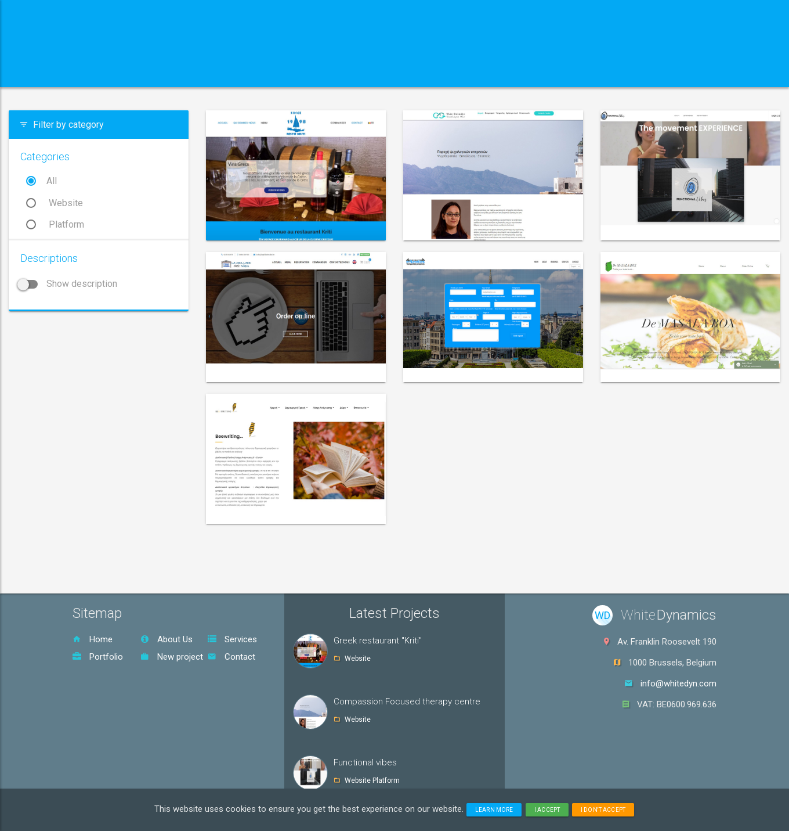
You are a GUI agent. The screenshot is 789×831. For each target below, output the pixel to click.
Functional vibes (365, 762)
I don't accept (603, 810)
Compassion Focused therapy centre (407, 701)
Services (232, 639)
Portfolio (98, 657)
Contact (231, 657)
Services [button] (264, 72)
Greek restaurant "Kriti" (378, 640)
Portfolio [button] (349, 72)
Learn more (494, 810)
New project (171, 657)
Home (93, 639)
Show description (68, 283)
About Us (166, 639)
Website (54, 202)
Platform (55, 224)
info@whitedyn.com (678, 683)
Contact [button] (425, 72)
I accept (547, 810)
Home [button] (109, 72)
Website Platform (372, 780)
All (41, 180)
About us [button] (181, 72)
